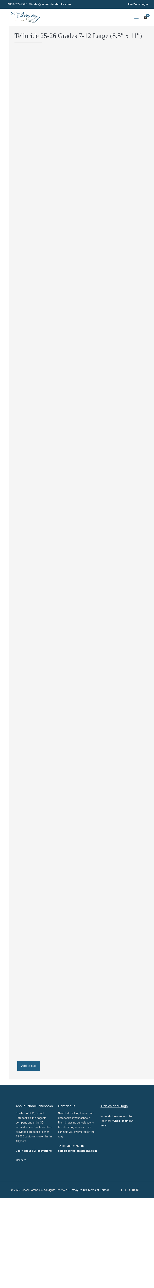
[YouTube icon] (129, 1190)
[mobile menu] (136, 17)
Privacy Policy (78, 1190)
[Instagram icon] (137, 1190)
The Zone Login (138, 4)
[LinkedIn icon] (133, 1190)
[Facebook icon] (121, 1190)
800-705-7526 (68, 1146)
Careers (21, 1160)
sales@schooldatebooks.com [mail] (51, 4)
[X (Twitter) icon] (125, 1190)
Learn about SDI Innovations (34, 1150)
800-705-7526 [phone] (18, 4)
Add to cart (28, 1065)
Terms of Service (98, 1190)
